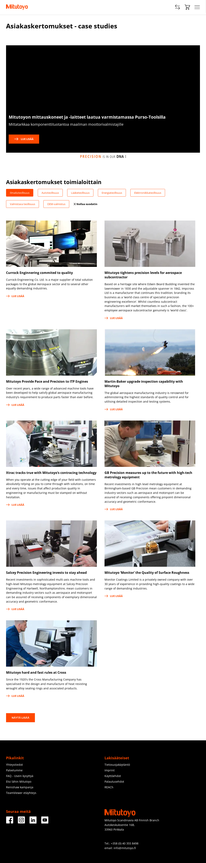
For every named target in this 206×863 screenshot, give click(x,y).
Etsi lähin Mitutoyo (18, 781)
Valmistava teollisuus (22, 204)
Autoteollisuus (50, 193)
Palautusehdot (114, 781)
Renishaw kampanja (19, 787)
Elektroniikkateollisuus (147, 193)
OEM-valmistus (56, 204)
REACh (109, 787)
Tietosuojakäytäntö (117, 765)
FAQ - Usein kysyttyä (19, 776)
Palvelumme (14, 770)
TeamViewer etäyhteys (21, 793)
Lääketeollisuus (80, 193)
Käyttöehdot (113, 776)
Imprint (110, 770)
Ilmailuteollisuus (19, 193)
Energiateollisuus (112, 193)
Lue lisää (23, 139)
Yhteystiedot (14, 765)
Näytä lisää (20, 717)
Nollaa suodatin (85, 204)
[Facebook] (9, 822)
